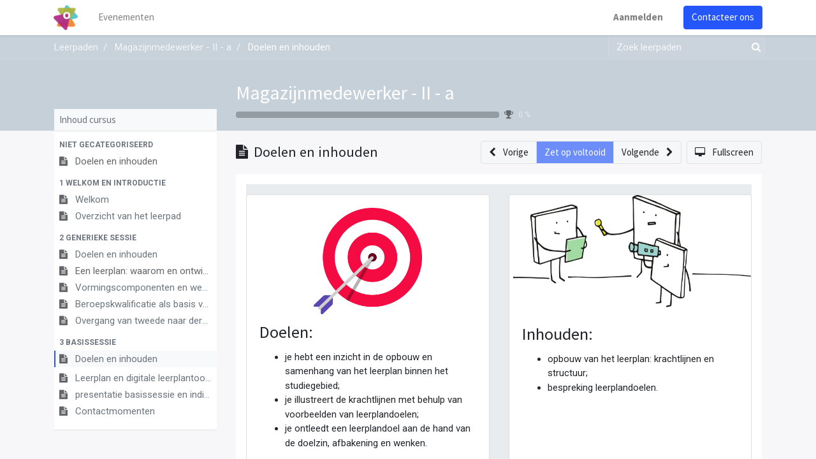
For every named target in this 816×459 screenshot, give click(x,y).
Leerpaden (76, 47)
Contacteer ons (722, 17)
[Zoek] (753, 47)
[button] (135, 144)
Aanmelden (637, 17)
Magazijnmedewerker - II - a (345, 92)
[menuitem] (127, 17)
